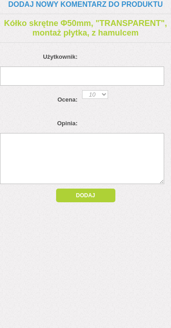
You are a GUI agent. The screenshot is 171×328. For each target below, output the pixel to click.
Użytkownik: (60, 56)
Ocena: (67, 99)
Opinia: (67, 123)
